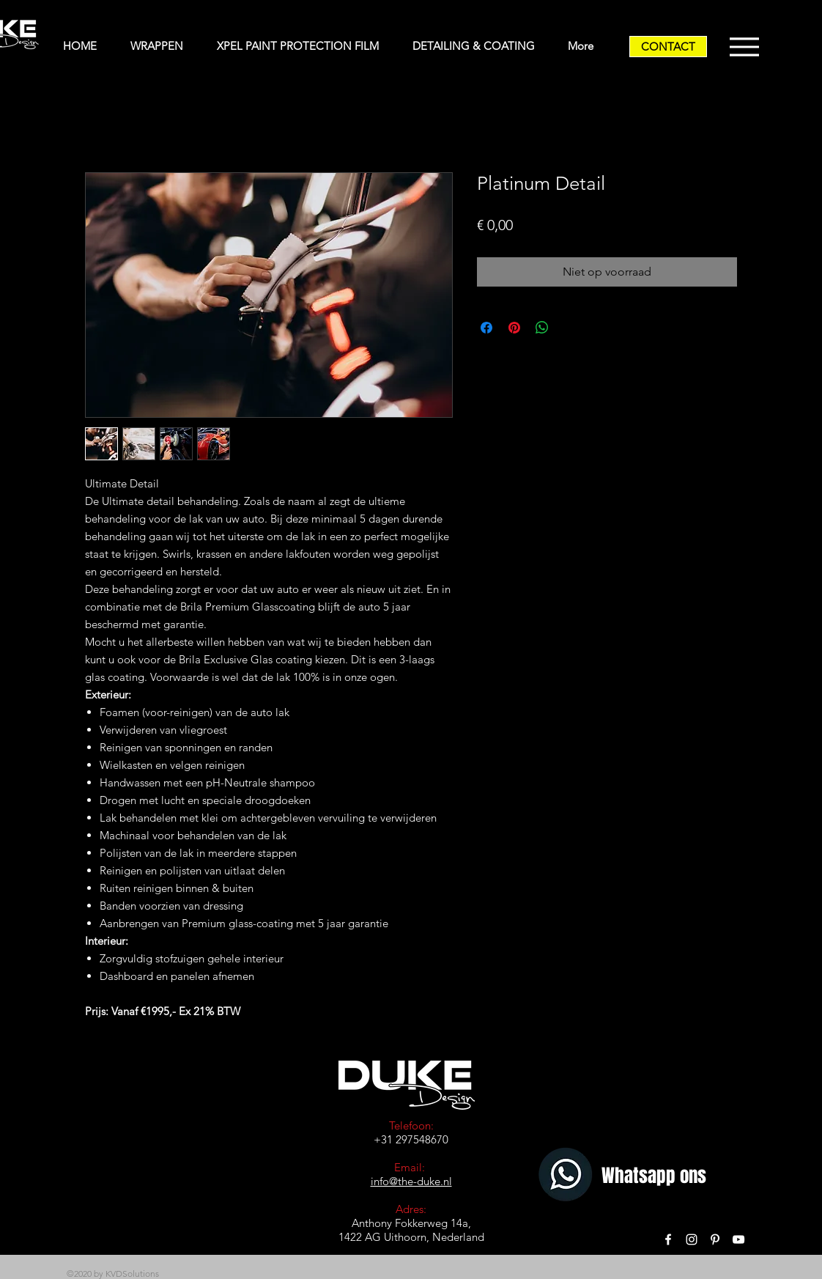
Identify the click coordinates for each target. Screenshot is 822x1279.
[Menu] (744, 46)
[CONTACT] (668, 46)
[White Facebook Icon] (668, 1239)
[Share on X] (570, 327)
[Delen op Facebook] (486, 327)
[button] (162, 46)
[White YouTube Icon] (738, 1239)
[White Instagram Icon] (691, 1239)
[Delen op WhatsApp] (542, 327)
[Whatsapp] (567, 1176)
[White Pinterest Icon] (715, 1239)
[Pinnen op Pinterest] (514, 327)
